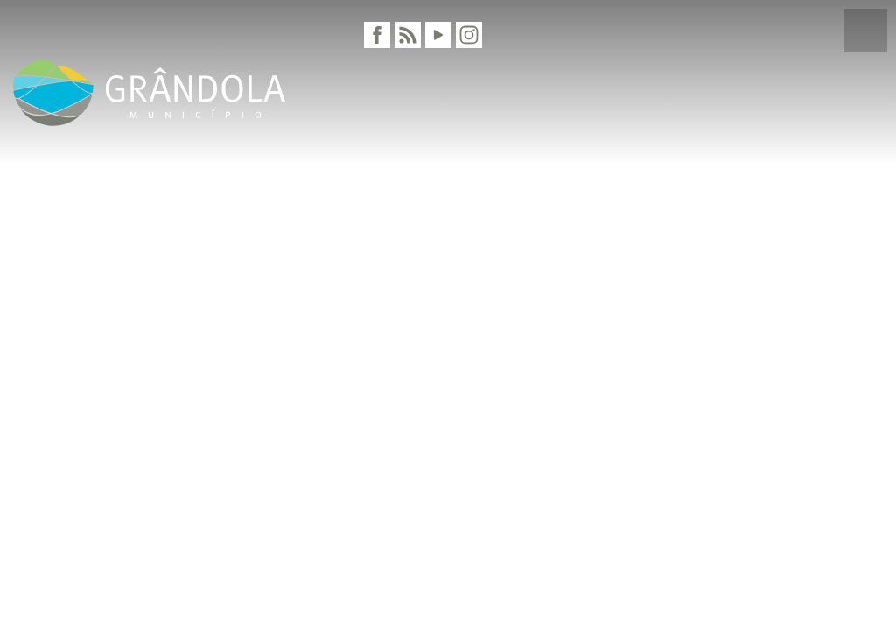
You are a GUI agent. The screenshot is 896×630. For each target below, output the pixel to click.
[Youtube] (438, 35)
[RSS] (408, 35)
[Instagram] (469, 35)
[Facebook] (377, 35)
